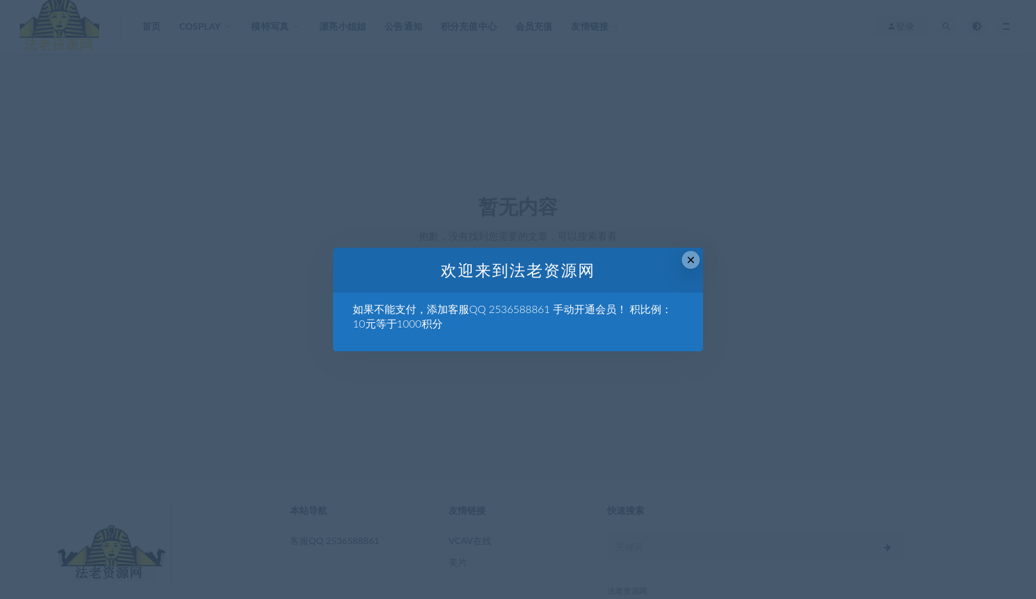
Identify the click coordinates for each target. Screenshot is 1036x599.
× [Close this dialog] (690, 260)
